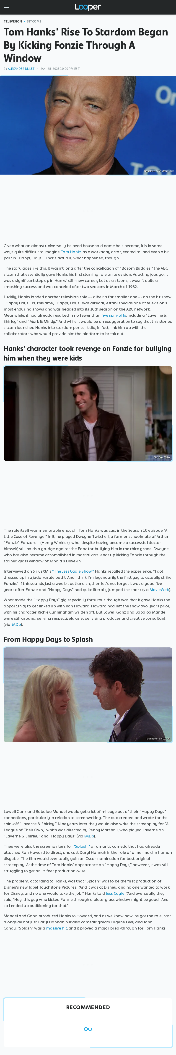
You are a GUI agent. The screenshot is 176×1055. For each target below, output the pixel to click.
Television (13, 21)
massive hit (56, 928)
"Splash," (81, 846)
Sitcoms (34, 21)
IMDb (16, 624)
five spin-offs (113, 315)
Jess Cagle (115, 893)
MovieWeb (159, 589)
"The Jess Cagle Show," (73, 571)
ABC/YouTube (162, 457)
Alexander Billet (21, 69)
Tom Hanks (71, 252)
